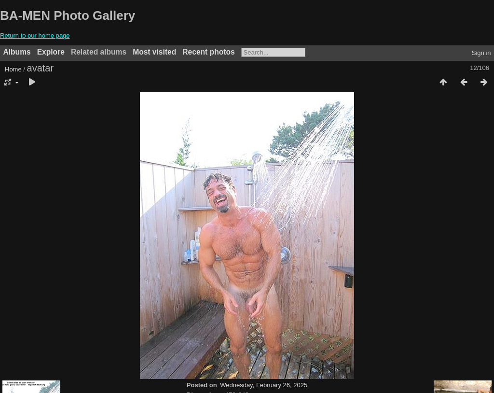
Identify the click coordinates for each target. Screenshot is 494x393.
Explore (51, 52)
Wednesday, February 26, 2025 (263, 385)
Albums (17, 52)
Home (13, 69)
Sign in (481, 52)
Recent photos (208, 52)
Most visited (154, 52)
